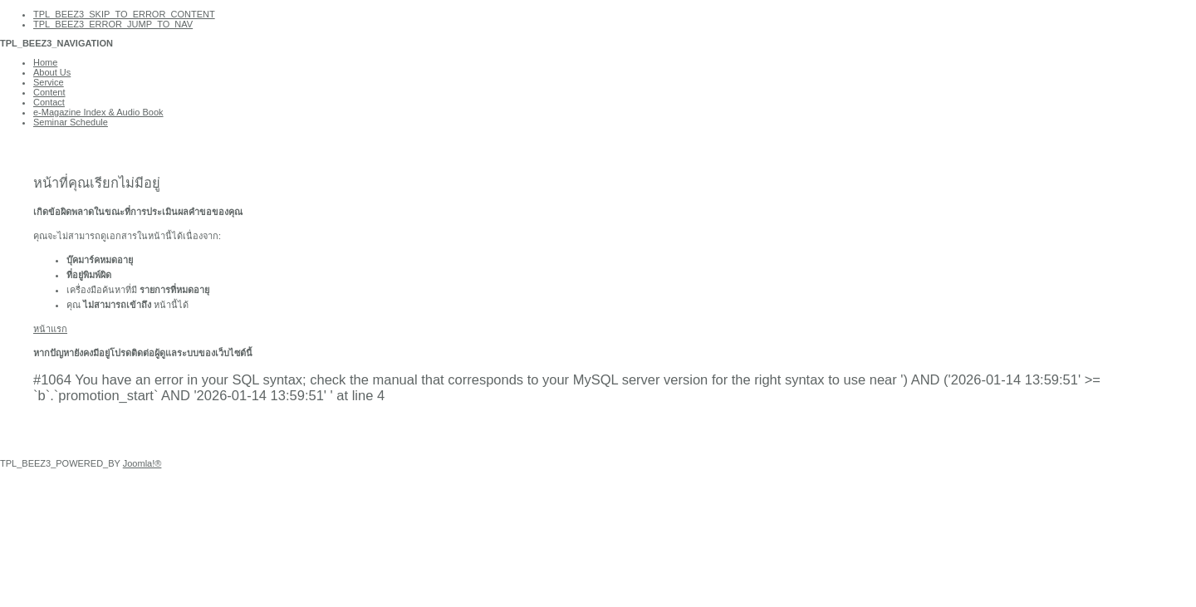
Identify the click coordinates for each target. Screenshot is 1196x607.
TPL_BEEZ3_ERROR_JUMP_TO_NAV (113, 24)
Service (48, 82)
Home (45, 62)
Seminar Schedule (70, 122)
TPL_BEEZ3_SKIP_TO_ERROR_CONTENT (124, 14)
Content (49, 92)
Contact (49, 102)
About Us (52, 72)
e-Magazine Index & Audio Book (98, 112)
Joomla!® (142, 463)
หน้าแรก (50, 329)
